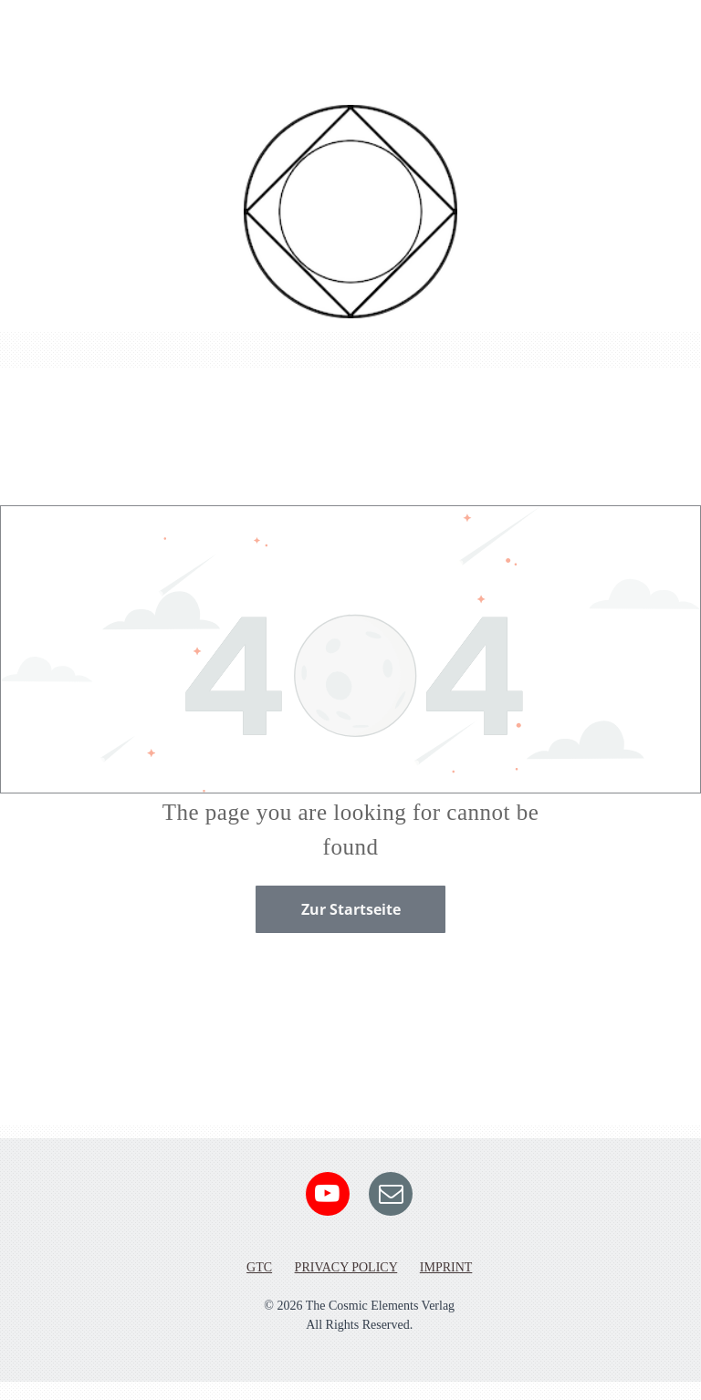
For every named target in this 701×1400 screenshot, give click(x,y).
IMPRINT (446, 1267)
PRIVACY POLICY (346, 1267)
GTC (259, 1267)
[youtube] (328, 1196)
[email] (391, 1196)
